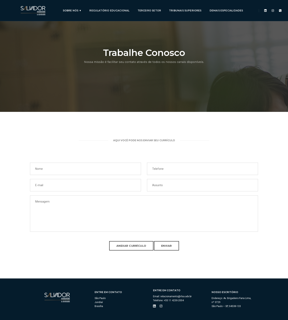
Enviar (166, 245)
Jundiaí (99, 302)
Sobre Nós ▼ (71, 7)
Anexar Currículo (131, 245)
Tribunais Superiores (184, 7)
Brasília (99, 306)
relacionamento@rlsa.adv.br (176, 296)
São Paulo (100, 298)
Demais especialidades (225, 7)
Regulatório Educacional (108, 7)
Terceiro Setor (148, 7)
